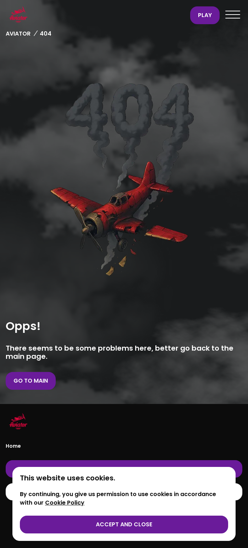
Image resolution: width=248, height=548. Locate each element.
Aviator (18, 34)
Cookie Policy (64, 503)
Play (205, 15)
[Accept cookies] (124, 524)
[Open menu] (232, 15)
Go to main (30, 381)
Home (13, 445)
